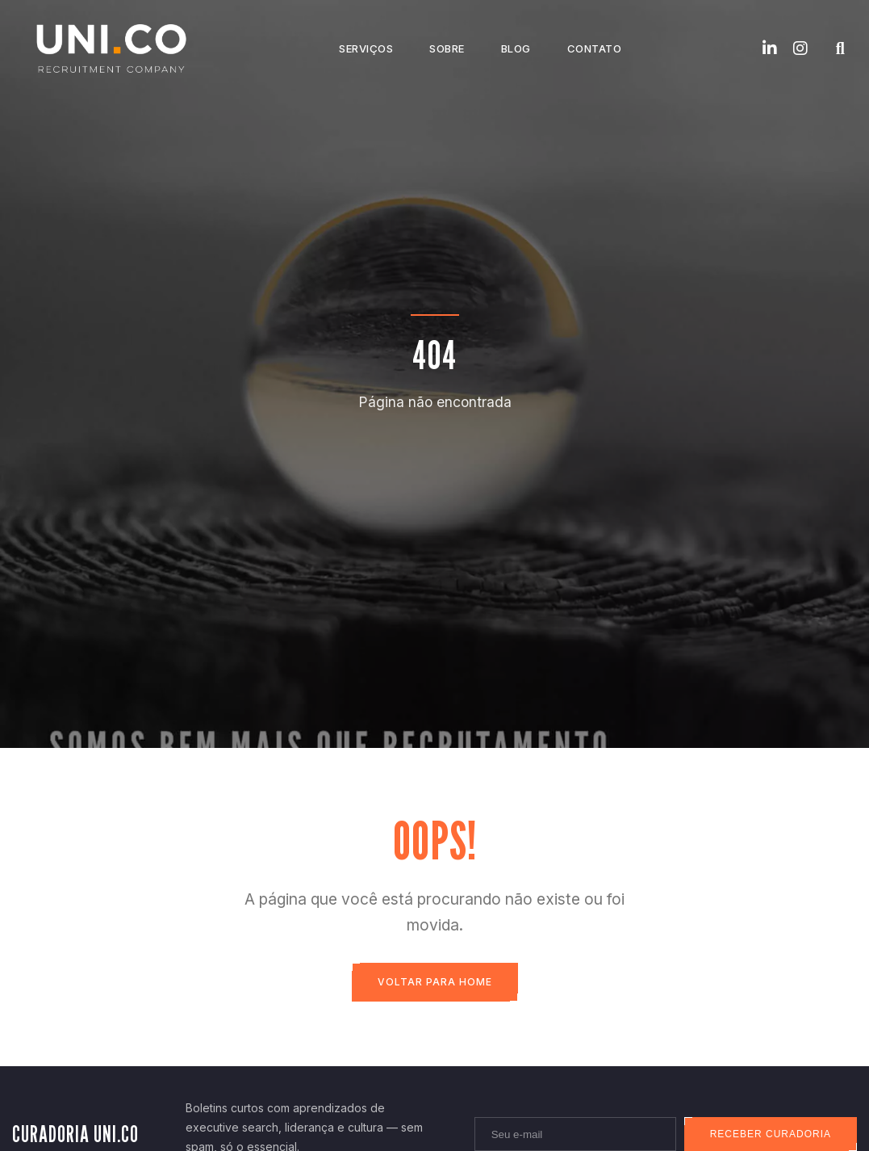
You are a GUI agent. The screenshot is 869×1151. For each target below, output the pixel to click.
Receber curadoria (770, 1134)
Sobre (447, 48)
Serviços (366, 48)
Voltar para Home (435, 982)
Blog (516, 48)
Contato (594, 48)
